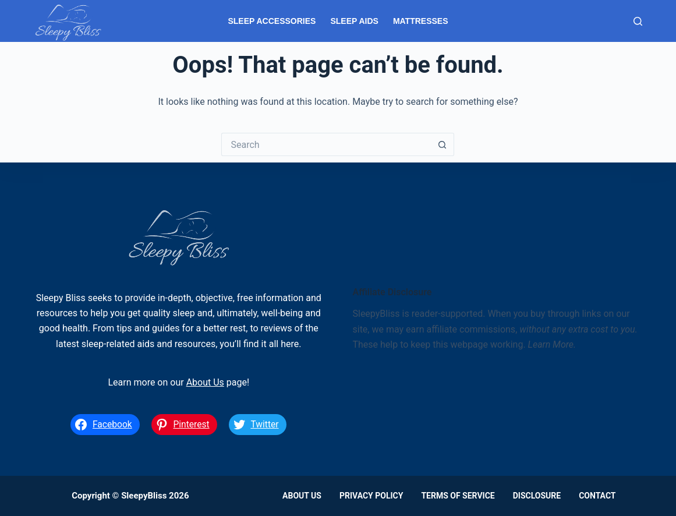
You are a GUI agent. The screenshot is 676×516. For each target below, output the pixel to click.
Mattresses (420, 21)
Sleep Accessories (272, 21)
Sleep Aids (354, 21)
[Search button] (442, 144)
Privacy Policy (371, 495)
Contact (597, 495)
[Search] (637, 21)
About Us (205, 382)
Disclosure (537, 495)
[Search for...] (326, 144)
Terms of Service (457, 495)
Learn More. (552, 344)
